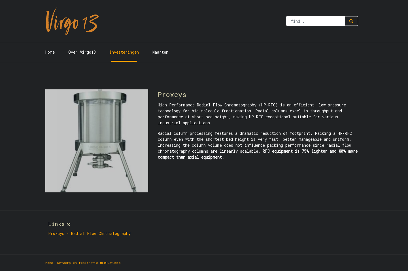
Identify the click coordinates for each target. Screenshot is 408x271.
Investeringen (124, 52)
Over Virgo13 (82, 52)
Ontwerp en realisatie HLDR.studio (89, 263)
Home (50, 52)
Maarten (160, 52)
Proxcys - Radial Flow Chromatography (89, 233)
